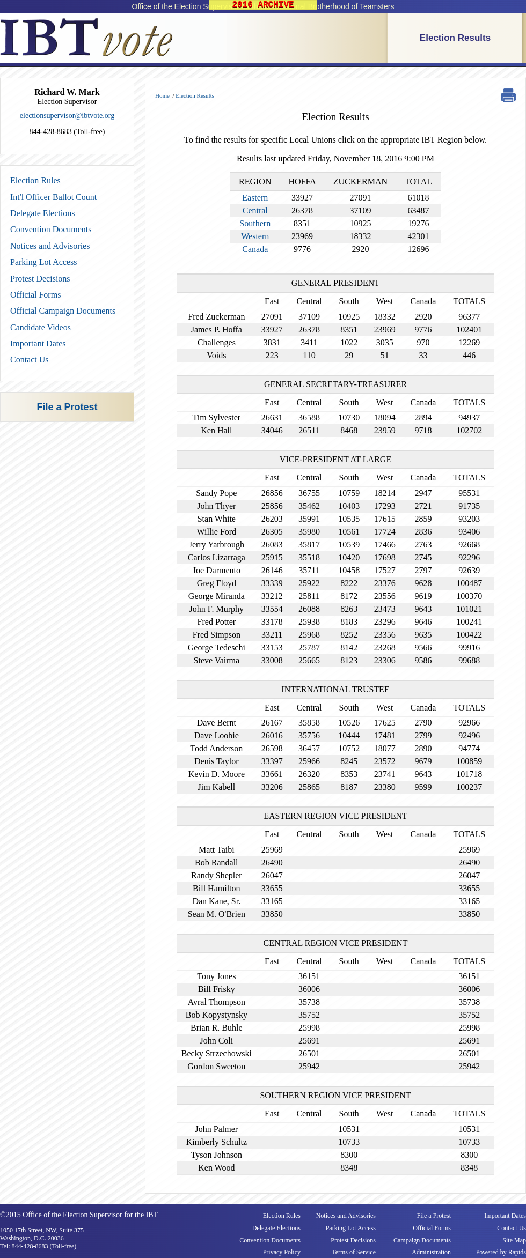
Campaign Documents (422, 1240)
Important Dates (38, 343)
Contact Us (29, 359)
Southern (255, 223)
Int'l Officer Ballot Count (53, 197)
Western (255, 236)
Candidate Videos (40, 327)
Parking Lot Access (43, 262)
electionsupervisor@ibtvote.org (67, 116)
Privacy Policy (282, 1252)
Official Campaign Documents (62, 310)
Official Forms (35, 294)
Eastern (255, 197)
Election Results (455, 38)
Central (255, 210)
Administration (431, 1252)
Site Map (514, 1240)
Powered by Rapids (501, 1252)
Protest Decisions (40, 278)
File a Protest (66, 407)
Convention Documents (51, 229)
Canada (255, 249)
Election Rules (35, 180)
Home (162, 95)
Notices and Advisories (50, 245)
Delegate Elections (42, 213)
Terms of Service (354, 1252)
